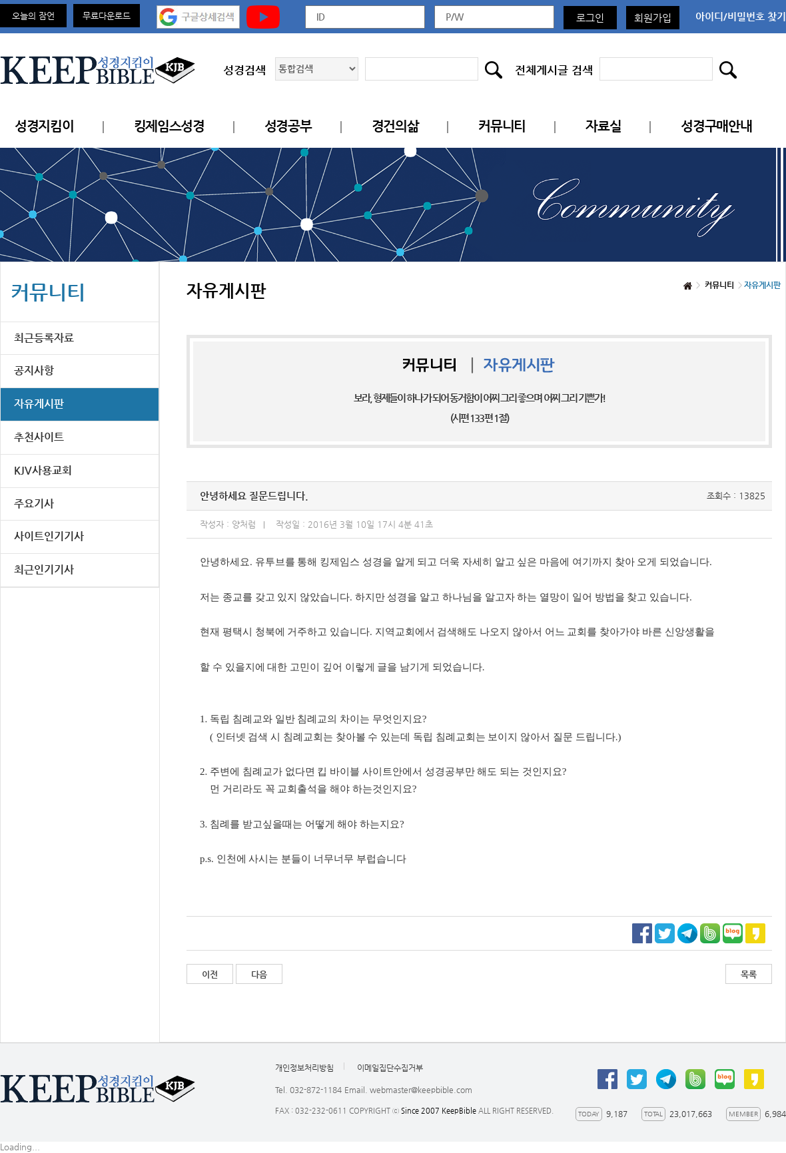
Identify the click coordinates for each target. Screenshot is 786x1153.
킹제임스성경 (169, 126)
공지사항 (34, 370)
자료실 (603, 126)
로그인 (590, 17)
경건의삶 (395, 126)
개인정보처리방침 (304, 1067)
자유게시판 (39, 403)
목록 (749, 974)
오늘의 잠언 (33, 16)
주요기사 (34, 503)
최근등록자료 (44, 338)
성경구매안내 (716, 126)
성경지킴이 (44, 126)
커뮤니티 (502, 126)
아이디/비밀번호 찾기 (740, 16)
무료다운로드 (107, 16)
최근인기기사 (44, 569)
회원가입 (652, 17)
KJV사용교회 (43, 470)
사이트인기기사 (49, 536)
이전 (210, 974)
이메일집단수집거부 (390, 1067)
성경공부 (288, 126)
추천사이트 (39, 437)
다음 (259, 974)
